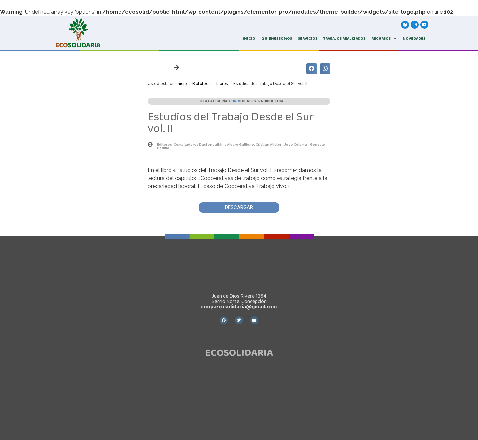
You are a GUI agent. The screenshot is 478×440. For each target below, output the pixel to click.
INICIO (249, 38)
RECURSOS (384, 38)
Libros (222, 83)
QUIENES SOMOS (276, 38)
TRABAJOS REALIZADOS (344, 38)
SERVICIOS (307, 38)
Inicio (182, 83)
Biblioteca (201, 83)
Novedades (414, 38)
